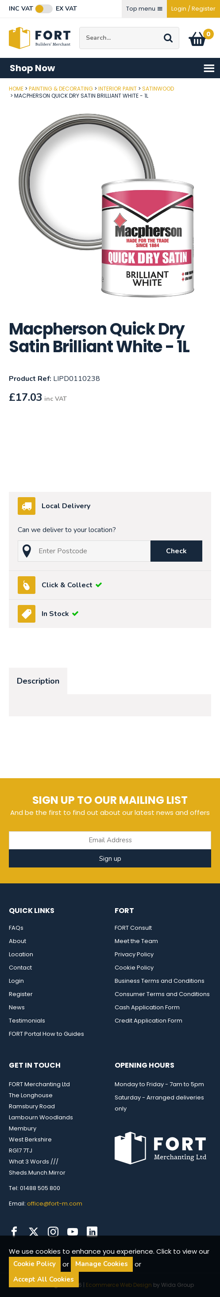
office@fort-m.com (54, 1203)
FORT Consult (133, 928)
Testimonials (27, 1020)
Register (21, 994)
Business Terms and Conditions (160, 981)
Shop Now (112, 68)
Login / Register (193, 8)
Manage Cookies (101, 1263)
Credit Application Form (148, 1020)
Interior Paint (117, 88)
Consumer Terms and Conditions (162, 994)
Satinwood (158, 88)
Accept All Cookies (43, 1279)
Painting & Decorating (61, 88)
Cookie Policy (134, 967)
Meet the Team (136, 941)
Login (16, 981)
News (17, 1007)
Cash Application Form (147, 1007)
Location (21, 954)
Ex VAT (66, 9)
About (17, 941)
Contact (20, 967)
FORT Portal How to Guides (46, 1034)
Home (16, 88)
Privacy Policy (134, 954)
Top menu (144, 8)
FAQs (16, 928)
